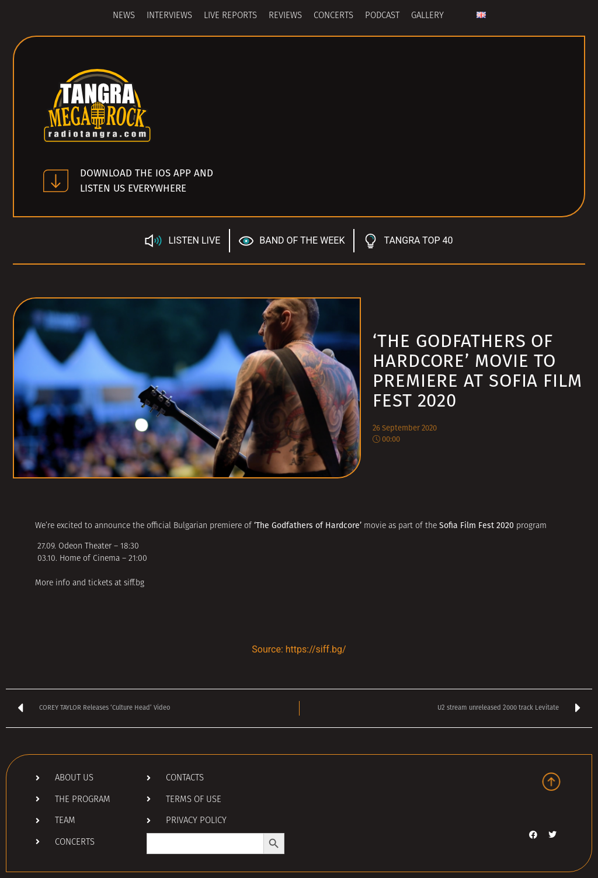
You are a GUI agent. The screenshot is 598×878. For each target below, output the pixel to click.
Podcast (382, 16)
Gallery (427, 16)
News (124, 16)
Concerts (333, 16)
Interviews (169, 16)
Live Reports (230, 16)
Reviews (285, 16)
